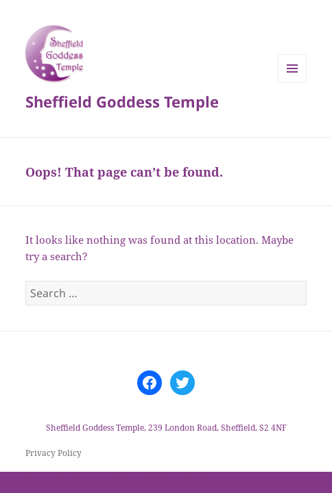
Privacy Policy (53, 453)
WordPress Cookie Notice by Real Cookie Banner (118, 480)
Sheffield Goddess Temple (122, 101)
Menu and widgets (292, 82)
